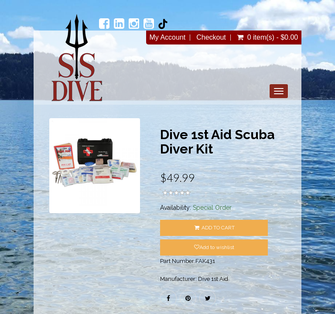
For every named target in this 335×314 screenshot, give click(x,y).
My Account (168, 37)
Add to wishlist (214, 247)
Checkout (211, 37)
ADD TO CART (213, 228)
